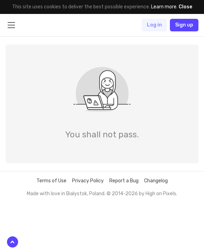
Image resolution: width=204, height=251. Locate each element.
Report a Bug (124, 181)
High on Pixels (161, 194)
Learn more (163, 7)
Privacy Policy (88, 181)
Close (185, 7)
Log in (154, 25)
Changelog (156, 181)
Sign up (184, 25)
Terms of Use (51, 181)
